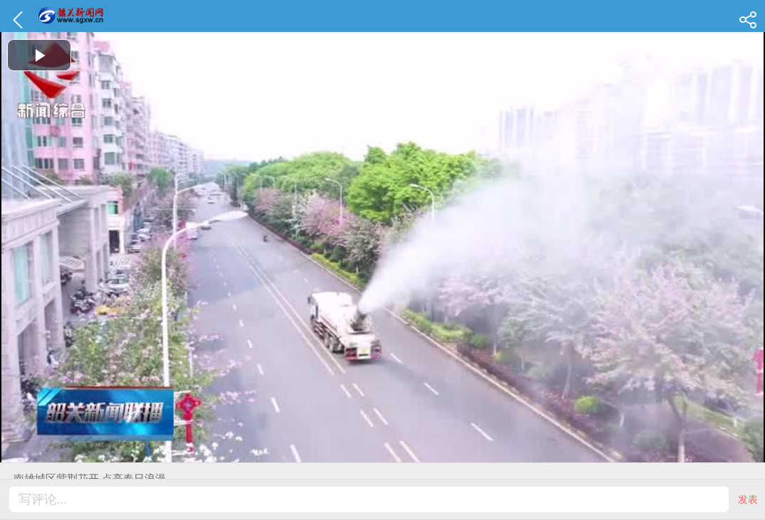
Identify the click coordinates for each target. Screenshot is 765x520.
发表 (748, 499)
